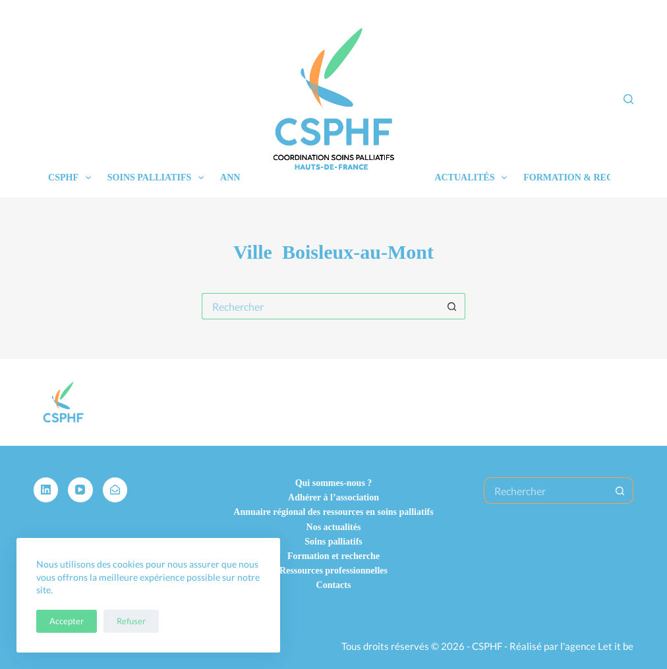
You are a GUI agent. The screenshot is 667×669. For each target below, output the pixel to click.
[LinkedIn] (46, 489)
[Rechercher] (628, 99)
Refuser (131, 621)
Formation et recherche (333, 556)
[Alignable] (115, 489)
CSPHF (72, 178)
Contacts (333, 585)
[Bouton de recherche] (452, 306)
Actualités (473, 178)
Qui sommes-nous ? (333, 483)
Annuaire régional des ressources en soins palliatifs (333, 512)
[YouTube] (80, 489)
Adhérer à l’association (333, 497)
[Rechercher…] (320, 306)
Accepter (66, 621)
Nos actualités (333, 527)
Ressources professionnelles (333, 570)
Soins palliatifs (158, 178)
